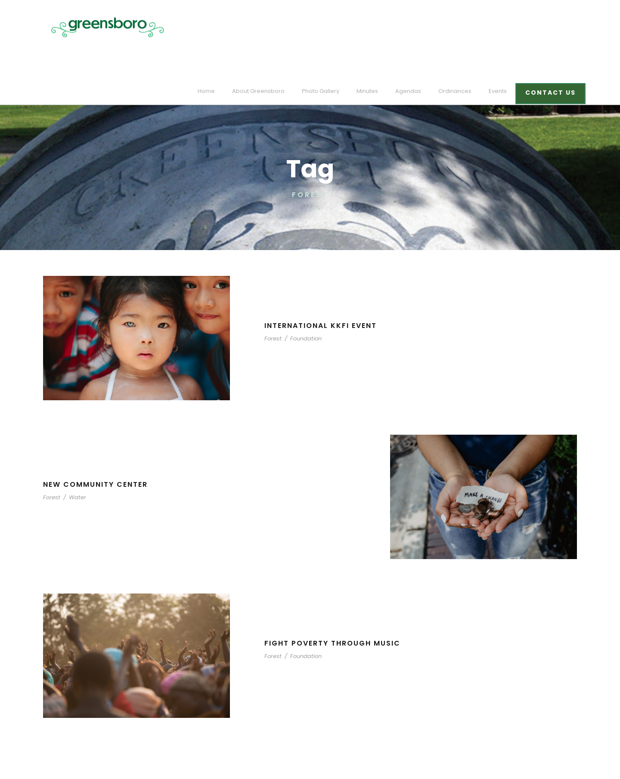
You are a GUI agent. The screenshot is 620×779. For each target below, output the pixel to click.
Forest (272, 298)
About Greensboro (279, 27)
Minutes (380, 27)
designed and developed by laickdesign (99, 760)
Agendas (418, 27)
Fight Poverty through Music (334, 602)
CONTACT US (552, 28)
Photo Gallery (336, 27)
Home (231, 27)
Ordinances (460, 27)
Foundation (302, 298)
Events (501, 27)
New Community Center (97, 444)
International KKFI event (324, 285)
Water (73, 457)
